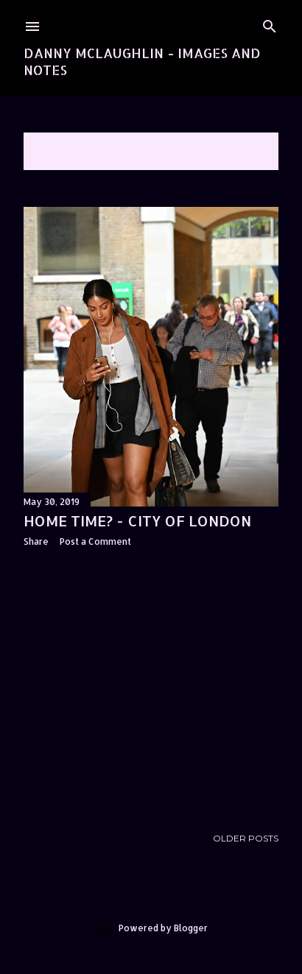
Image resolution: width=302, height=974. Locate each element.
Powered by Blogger (151, 928)
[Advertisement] (151, 687)
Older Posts (245, 838)
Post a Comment (95, 541)
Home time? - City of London (137, 520)
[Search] (269, 23)
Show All (239, 151)
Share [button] (36, 541)
